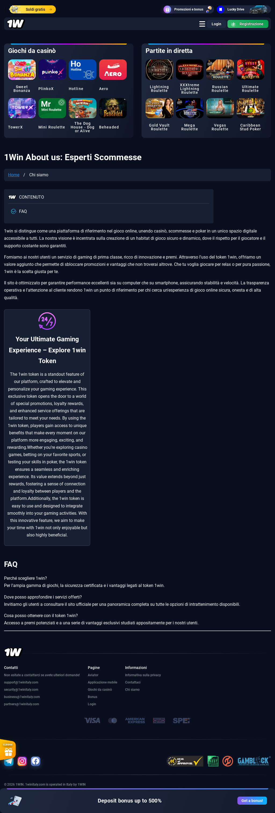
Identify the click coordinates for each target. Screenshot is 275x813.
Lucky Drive (244, 9)
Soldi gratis (31, 9)
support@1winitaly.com (21, 682)
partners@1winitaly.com (21, 704)
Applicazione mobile (102, 682)
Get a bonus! (252, 800)
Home (13, 174)
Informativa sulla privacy (143, 675)
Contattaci (132, 682)
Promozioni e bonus (189, 9)
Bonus (92, 697)
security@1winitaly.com (21, 690)
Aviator (93, 675)
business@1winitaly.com (22, 697)
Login (216, 24)
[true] (202, 24)
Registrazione (247, 24)
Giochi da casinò (100, 689)
